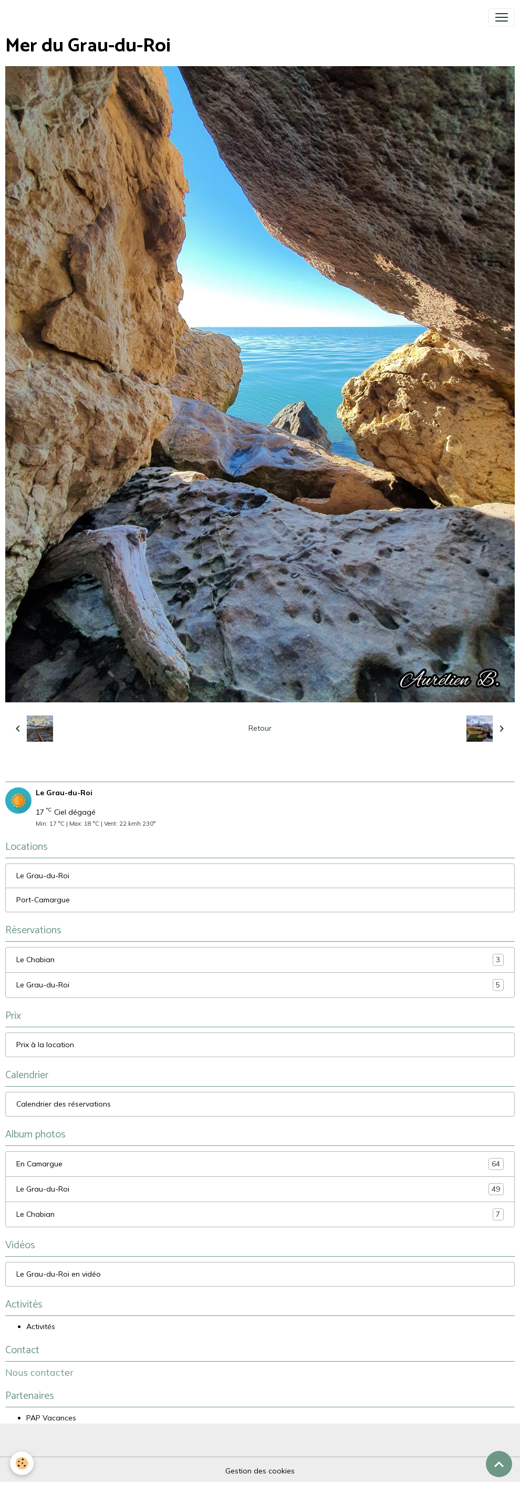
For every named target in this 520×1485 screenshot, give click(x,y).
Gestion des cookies (260, 1471)
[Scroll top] (499, 1464)
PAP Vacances (51, 1418)
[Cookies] (22, 1463)
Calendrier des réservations (63, 1104)
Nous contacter (39, 1372)
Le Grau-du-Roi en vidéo (58, 1274)
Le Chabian (260, 960)
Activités (40, 1326)
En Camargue (260, 1164)
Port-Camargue (43, 899)
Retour (260, 728)
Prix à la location (45, 1044)
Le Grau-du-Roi (42, 875)
